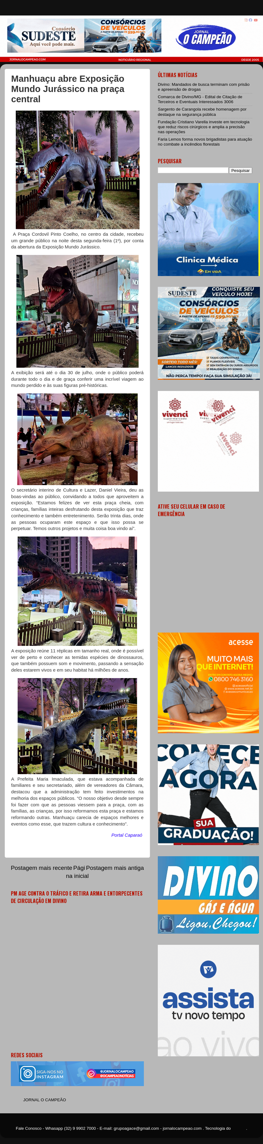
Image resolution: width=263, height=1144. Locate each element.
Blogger (239, 1128)
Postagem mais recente (41, 868)
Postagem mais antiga (115, 868)
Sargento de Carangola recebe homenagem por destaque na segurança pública (202, 111)
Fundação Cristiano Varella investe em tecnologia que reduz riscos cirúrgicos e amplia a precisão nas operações (203, 127)
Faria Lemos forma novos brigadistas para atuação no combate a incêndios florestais (205, 142)
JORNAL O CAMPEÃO (44, 1100)
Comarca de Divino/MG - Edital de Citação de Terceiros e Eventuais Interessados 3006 (200, 99)
